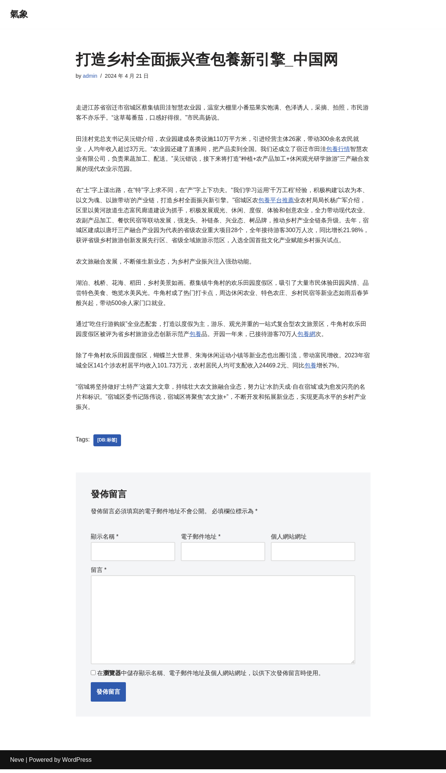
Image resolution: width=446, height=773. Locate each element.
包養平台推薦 (276, 201)
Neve (17, 763)
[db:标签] (107, 443)
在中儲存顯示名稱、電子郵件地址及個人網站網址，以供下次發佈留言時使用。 (210, 677)
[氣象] (19, 14)
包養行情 (338, 150)
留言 (99, 573)
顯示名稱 (105, 540)
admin (90, 76)
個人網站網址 (289, 540)
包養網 (306, 336)
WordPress (77, 763)
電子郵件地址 (201, 540)
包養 (195, 336)
